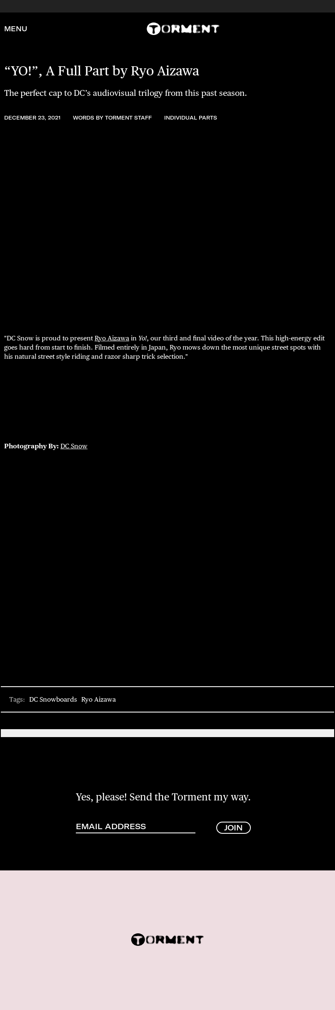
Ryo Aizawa (112, 338)
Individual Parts (190, 118)
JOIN (233, 827)
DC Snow (74, 446)
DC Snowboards (53, 699)
